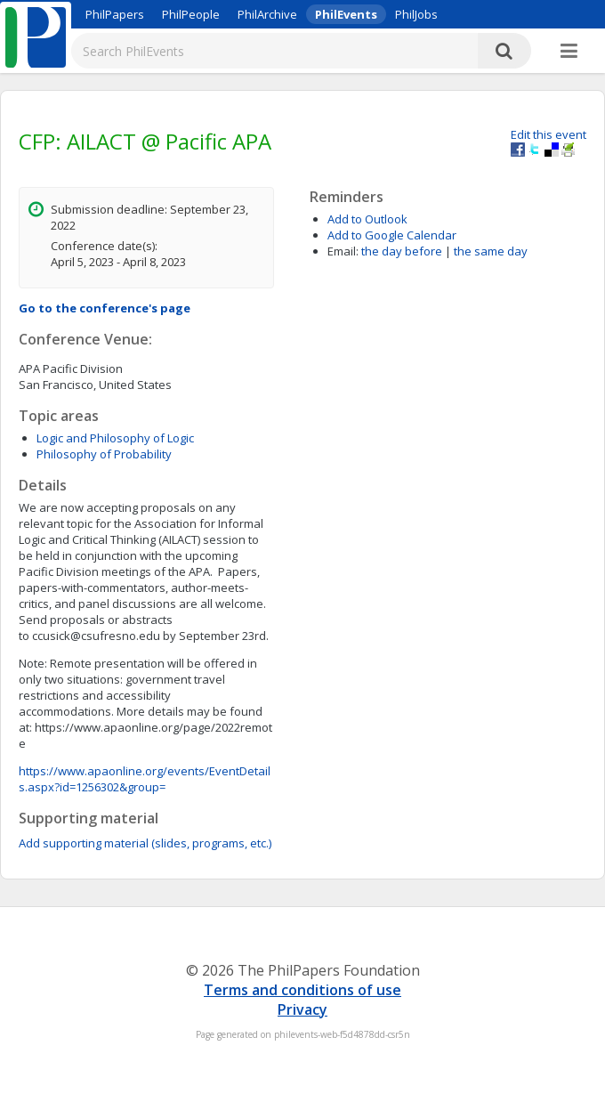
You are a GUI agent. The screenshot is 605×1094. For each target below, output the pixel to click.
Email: (343, 251)
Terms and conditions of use (302, 990)
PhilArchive (267, 14)
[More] (569, 52)
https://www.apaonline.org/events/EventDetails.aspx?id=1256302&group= (144, 779)
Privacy (302, 1009)
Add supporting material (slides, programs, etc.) (145, 843)
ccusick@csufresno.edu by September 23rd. (146, 711)
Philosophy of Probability (104, 454)
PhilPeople (191, 14)
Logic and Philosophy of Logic (115, 438)
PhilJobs (416, 14)
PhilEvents (346, 14)
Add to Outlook (367, 219)
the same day (491, 251)
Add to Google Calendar (391, 235)
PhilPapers (114, 14)
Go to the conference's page (104, 308)
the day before (401, 251)
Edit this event (548, 134)
